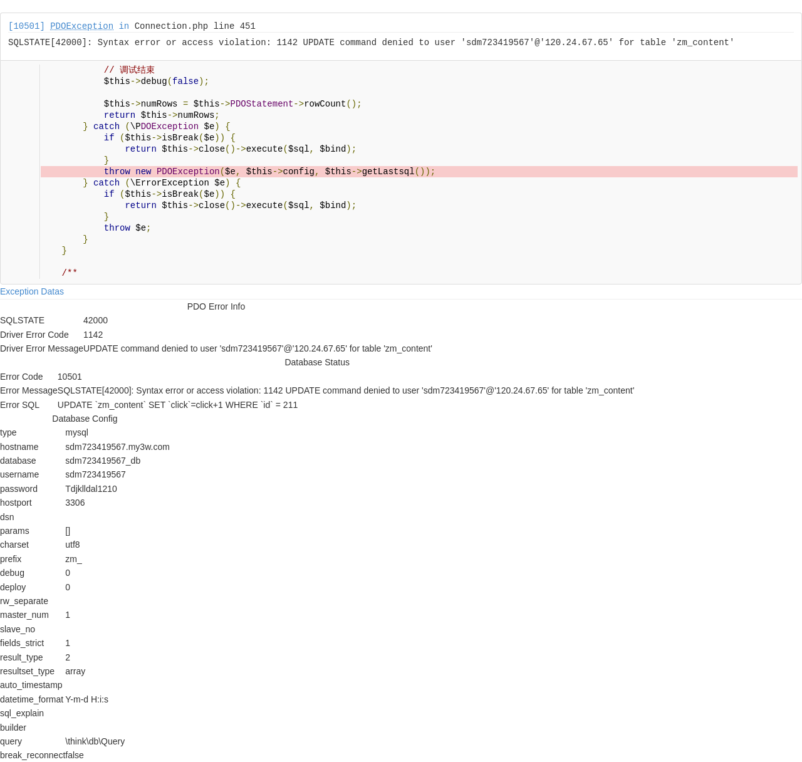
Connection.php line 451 (195, 26)
